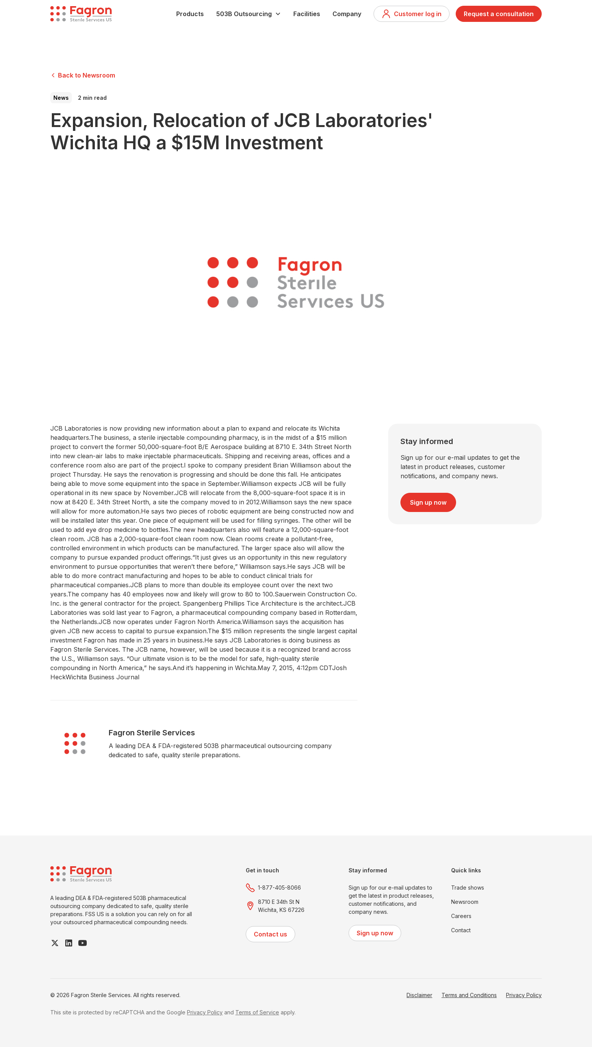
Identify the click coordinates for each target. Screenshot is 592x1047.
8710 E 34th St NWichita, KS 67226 (281, 905)
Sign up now (428, 502)
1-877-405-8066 (279, 887)
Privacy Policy (524, 995)
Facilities (306, 14)
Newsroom (464, 901)
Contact (461, 930)
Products (190, 14)
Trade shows (467, 887)
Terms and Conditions (469, 995)
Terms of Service (257, 1012)
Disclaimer (419, 995)
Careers (461, 916)
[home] (81, 13)
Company (346, 14)
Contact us (270, 934)
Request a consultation (499, 14)
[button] (248, 13)
